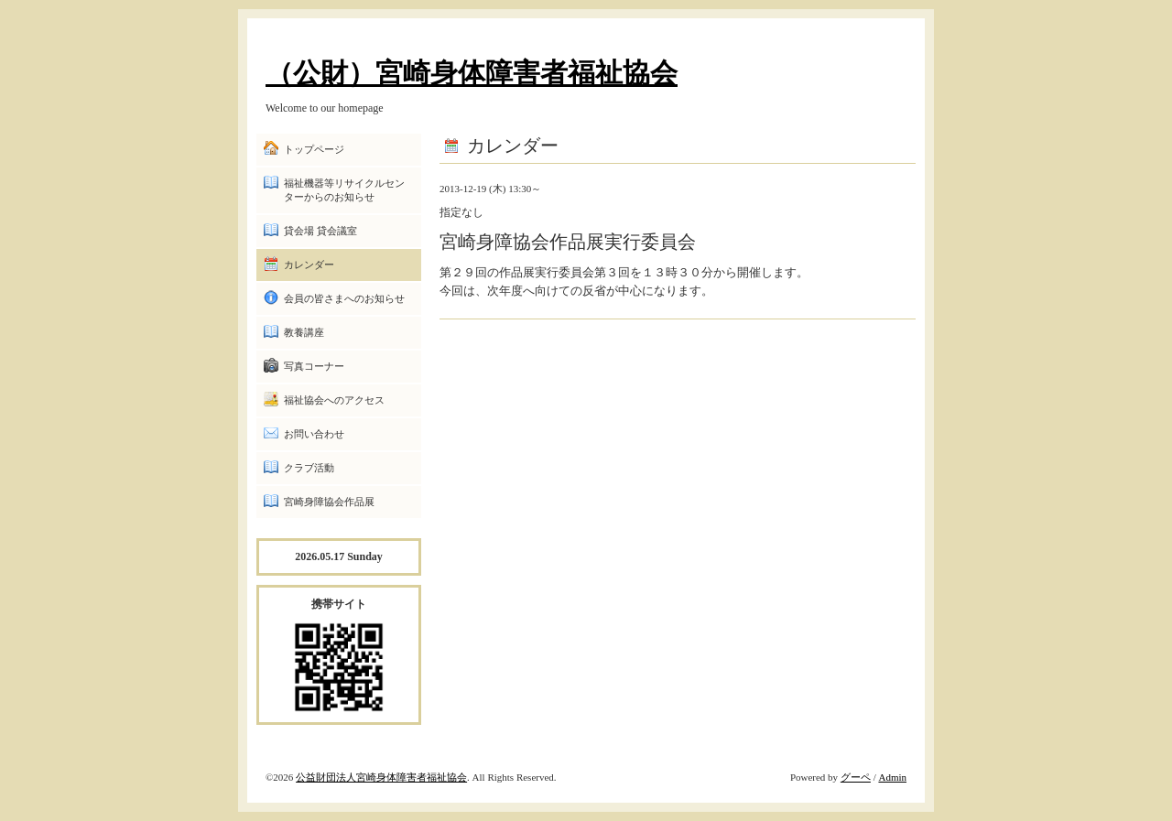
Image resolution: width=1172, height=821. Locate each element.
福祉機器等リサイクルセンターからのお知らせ (344, 190)
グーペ (856, 777)
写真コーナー (314, 366)
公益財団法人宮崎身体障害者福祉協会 (381, 777)
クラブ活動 (309, 467)
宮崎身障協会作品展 (329, 501)
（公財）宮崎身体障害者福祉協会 (472, 73)
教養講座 (304, 332)
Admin (892, 777)
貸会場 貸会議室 (320, 230)
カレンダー (309, 264)
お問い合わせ (314, 433)
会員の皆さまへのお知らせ (344, 298)
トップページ (314, 149)
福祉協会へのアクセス (334, 399)
